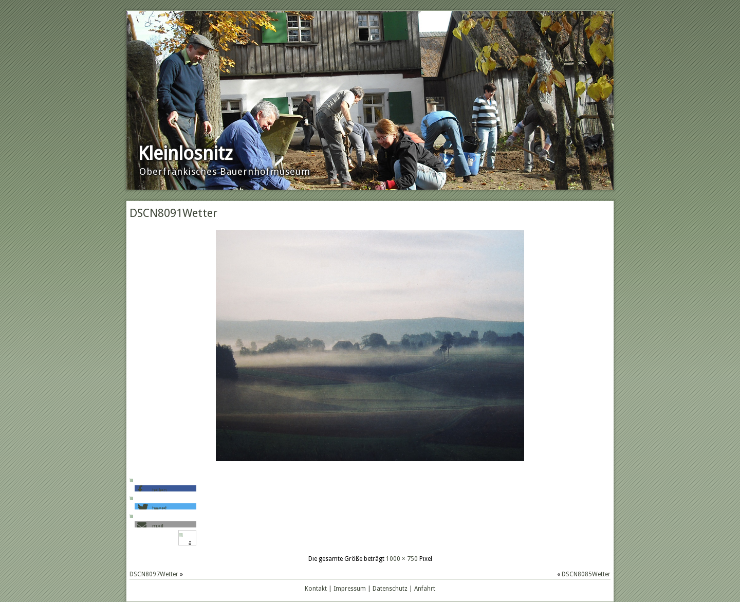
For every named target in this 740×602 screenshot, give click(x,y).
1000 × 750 (402, 558)
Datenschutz (390, 588)
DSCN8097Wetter (154, 574)
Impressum (350, 588)
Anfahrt (424, 588)
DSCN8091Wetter (173, 213)
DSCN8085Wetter (586, 574)
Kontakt (316, 588)
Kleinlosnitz (185, 153)
